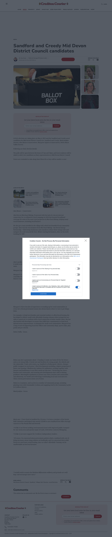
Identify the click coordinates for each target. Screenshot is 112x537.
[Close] (86, 241)
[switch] (77, 268)
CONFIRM (43, 293)
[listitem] (56, 265)
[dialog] (56, 268)
